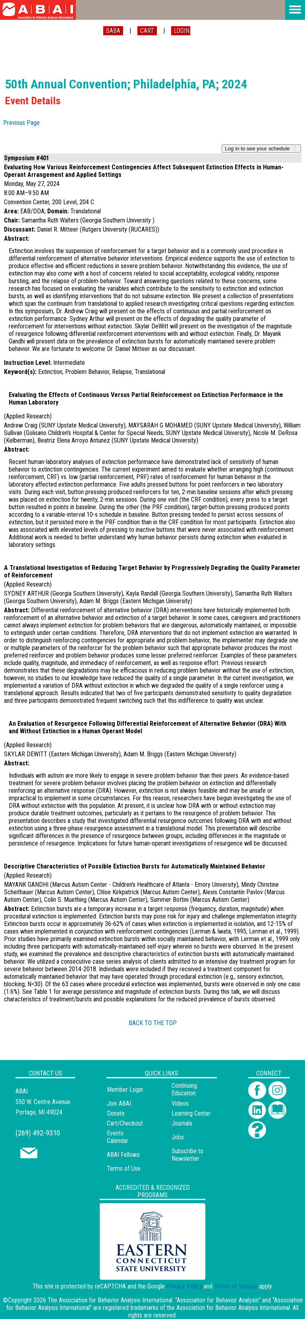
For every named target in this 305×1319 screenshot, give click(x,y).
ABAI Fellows (123, 1154)
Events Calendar (117, 1137)
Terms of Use (124, 1168)
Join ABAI (119, 1103)
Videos (180, 1103)
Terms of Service (235, 1286)
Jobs (178, 1137)
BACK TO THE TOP (153, 1023)
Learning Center (191, 1113)
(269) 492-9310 (37, 1132)
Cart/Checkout (125, 1123)
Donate (116, 1113)
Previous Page (21, 123)
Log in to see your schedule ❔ (261, 148)
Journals (182, 1123)
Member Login (125, 1089)
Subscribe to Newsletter (187, 1154)
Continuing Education (184, 1089)
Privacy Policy (184, 1286)
